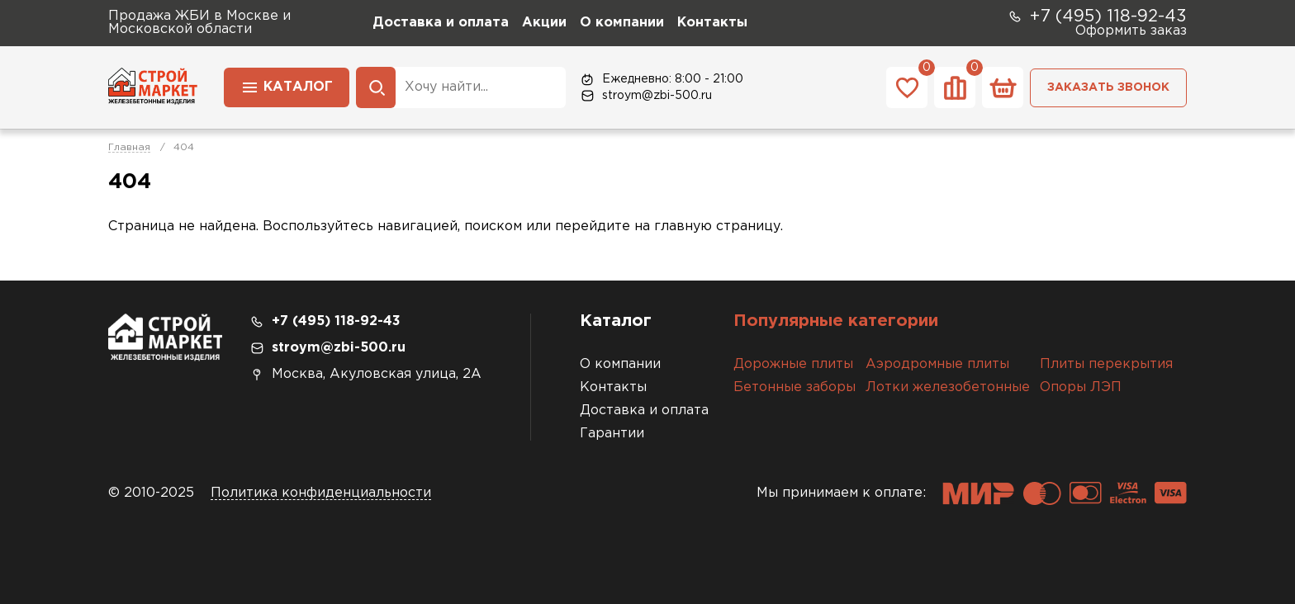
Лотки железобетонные (948, 387)
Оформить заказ (1131, 31)
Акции (544, 23)
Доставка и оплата (440, 23)
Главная (129, 147)
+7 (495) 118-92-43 (1097, 16)
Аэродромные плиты (937, 364)
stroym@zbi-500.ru (645, 95)
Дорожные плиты (793, 364)
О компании (622, 23)
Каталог (286, 86)
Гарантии (612, 433)
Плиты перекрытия (1106, 364)
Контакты (712, 23)
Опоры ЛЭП (1081, 387)
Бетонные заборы (794, 387)
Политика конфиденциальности (321, 493)
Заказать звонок (1108, 87)
